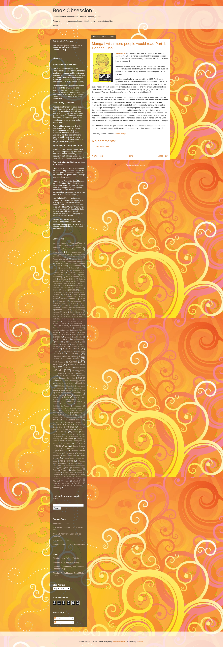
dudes (64, 308)
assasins (62, 261)
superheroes (72, 448)
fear (65, 321)
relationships (57, 424)
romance (70, 427)
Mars (59, 381)
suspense (70, 453)
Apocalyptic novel (60, 259)
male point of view (68, 378)
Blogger (140, 641)
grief (65, 342)
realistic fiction (75, 420)
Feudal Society (76, 321)
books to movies (72, 277)
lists (60, 373)
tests (72, 463)
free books (68, 328)
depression (61, 301)
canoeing (56, 285)
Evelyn (72, 312)
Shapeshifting (73, 436)
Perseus (66, 406)
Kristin (117, 134)
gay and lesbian (68, 332)
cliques (55, 290)
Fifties (64, 323)
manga (123, 134)
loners (80, 373)
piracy (66, 408)
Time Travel (57, 465)
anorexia (79, 257)
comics (72, 290)
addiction (56, 250)
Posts (57, 618)
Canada (82, 281)
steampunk (78, 441)
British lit (72, 279)
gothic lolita (78, 337)
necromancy (78, 395)
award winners (79, 263)
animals (69, 257)
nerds (54, 397)
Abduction (56, 248)
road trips (58, 427)
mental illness (68, 383)
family (68, 316)
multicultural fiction (69, 390)
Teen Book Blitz (69, 456)
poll (81, 410)
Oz (81, 399)
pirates (72, 408)
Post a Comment (102, 146)
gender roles (65, 334)
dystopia (58, 310)
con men (82, 290)
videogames (81, 472)
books (73, 274)
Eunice (65, 312)
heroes (66, 346)
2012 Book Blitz (76, 245)
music (58, 393)
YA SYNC (65, 483)
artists (55, 261)
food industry (64, 326)
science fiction (60, 431)
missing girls (81, 386)
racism (79, 415)
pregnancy (78, 412)
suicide (55, 443)
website (78, 476)
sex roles (82, 434)
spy (69, 441)
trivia (66, 468)
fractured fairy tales (78, 326)
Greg (57, 342)
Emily (69, 310)
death (72, 299)
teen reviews (66, 461)
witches (66, 481)
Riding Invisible (80, 424)
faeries (75, 314)
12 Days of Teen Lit (77, 243)
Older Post (163, 156)
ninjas (75, 397)
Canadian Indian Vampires (64, 283)
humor (75, 353)
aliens (55, 255)
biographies (77, 270)
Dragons (75, 305)
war (57, 476)
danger (75, 294)
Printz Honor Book (67, 415)
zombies (56, 487)
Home (131, 156)
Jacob (83, 356)
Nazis (69, 395)
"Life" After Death (59, 243)
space (55, 441)
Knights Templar (79, 367)
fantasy (56, 318)
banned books (75, 266)
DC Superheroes (69, 296)
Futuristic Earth (77, 330)
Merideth (80, 383)
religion (68, 424)
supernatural (59, 450)
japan (57, 358)
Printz (55, 415)
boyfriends (62, 279)
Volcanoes (81, 474)
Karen (73, 361)
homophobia (68, 351)
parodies (55, 404)
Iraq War (67, 356)
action (78, 248)
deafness (64, 299)
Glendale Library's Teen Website (66, 558)
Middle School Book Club (65, 386)
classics (78, 288)
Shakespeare (60, 436)
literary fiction (70, 373)
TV (82, 468)
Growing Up (73, 342)
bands (65, 266)
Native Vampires (58, 395)
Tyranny (64, 470)
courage (76, 292)
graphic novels (60, 339)
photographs (57, 408)
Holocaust (56, 351)
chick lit (65, 285)
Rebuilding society (73, 422)
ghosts (57, 337)
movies (56, 390)
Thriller (79, 463)
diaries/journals (76, 301)
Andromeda (59, 257)
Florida (55, 326)
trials (61, 468)
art (81, 259)
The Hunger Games (61, 540)
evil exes (56, 314)
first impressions (76, 323)
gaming (55, 332)
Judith (77, 358)
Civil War (67, 288)
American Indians (79, 255)
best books (64, 268)
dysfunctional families (77, 308)
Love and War (63, 375)
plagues (80, 408)
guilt (81, 342)
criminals (66, 294)
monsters (59, 388)
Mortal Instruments (74, 388)
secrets (75, 432)
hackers (55, 344)
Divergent (73, 303)
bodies (71, 272)
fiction (55, 323)
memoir (82, 381)
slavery (80, 438)
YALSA (77, 483)
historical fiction (71, 348)
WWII (55, 483)
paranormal (56, 401)
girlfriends (68, 337)
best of (74, 268)
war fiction (67, 476)
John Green (66, 358)
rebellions (56, 422)
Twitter (55, 470)
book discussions (61, 274)
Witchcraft (56, 481)
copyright (68, 292)
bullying (74, 281)
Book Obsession (72, 10)
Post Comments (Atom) (135, 165)
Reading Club (57, 417)
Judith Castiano (59, 362)
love (54, 375)
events (79, 312)
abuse (68, 248)
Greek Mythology (78, 339)
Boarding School (59, 272)
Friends (79, 328)
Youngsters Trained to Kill (62, 485)
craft (83, 292)
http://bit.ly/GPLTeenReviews (68, 45)
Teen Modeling (69, 458)
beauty (55, 268)
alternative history (65, 255)
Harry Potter (77, 344)
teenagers (63, 463)
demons (82, 299)
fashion (69, 319)
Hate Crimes (57, 346)
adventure (58, 252)
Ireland (75, 356)
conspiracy (58, 292)
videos (57, 474)
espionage (56, 312)
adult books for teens (73, 250)
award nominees (62, 263)
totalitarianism (70, 465)
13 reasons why (62, 245)
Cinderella (56, 288)
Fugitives (65, 330)
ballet (58, 266)
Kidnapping (67, 367)
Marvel (66, 381)
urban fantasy (77, 470)
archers (74, 259)
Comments (60, 622)
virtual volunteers (69, 474)
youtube (79, 485)
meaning (74, 381)
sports (62, 441)
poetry (55, 410)
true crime (74, 468)
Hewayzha (75, 346)
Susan (58, 453)
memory (58, 383)
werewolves (56, 479)
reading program (71, 417)
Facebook (66, 314)
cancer (79, 283)
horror (60, 353)
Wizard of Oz (77, 481)
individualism (57, 356)
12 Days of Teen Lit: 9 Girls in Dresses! (69, 544)
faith (61, 316)
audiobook (72, 261)
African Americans (75, 252)
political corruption (68, 410)
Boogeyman (81, 272)
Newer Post (97, 156)
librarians (75, 371)
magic (74, 375)
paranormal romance (73, 401)
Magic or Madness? (61, 523)
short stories (68, 438)
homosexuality (80, 351)
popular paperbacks (61, 412)
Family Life (78, 316)
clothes (64, 290)
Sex (74, 434)
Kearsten (57, 364)
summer (67, 443)
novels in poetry (69, 399)
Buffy (66, 281)
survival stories (78, 451)
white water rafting (73, 479)
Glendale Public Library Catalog (66, 562)
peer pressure (68, 404)
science (79, 429)
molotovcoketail (119, 641)
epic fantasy (79, 310)
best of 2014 (64, 270)
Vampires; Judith (68, 472)
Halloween (65, 344)
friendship (56, 330)
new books (64, 397)
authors (82, 261)
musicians (67, 393)
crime (57, 294)
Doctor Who (64, 305)
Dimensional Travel (59, 303)
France (58, 328)
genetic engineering (78, 334)
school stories (68, 429)
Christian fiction (77, 285)
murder (82, 390)
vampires (56, 472)
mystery (77, 393)
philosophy (78, 406)
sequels (66, 434)
